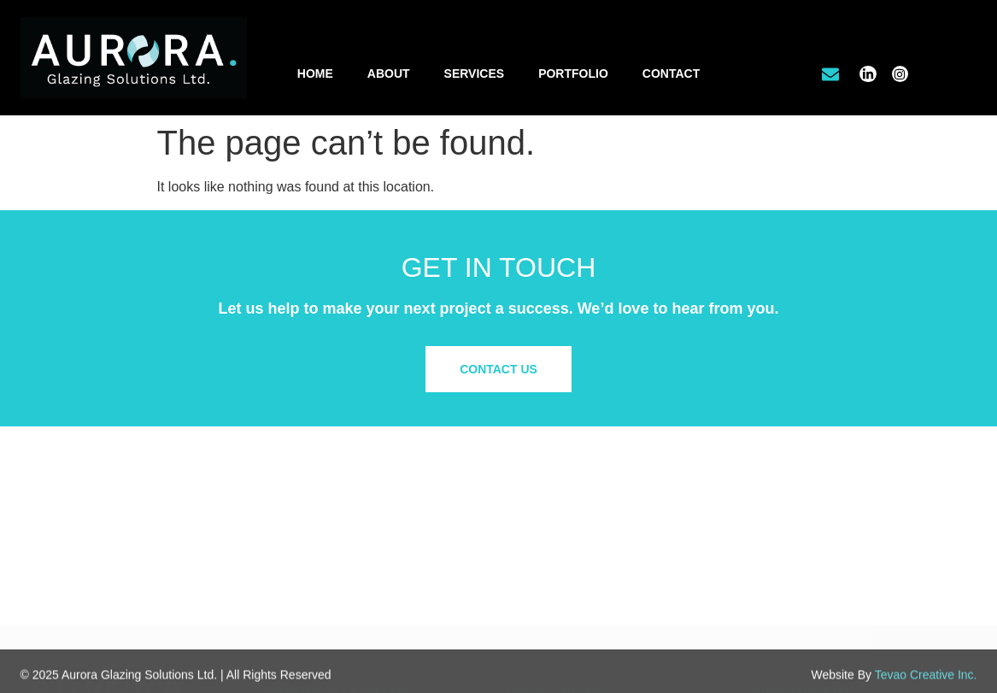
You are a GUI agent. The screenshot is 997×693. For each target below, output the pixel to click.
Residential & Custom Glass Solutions (608, 556)
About (388, 73)
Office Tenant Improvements (582, 538)
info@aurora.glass (327, 590)
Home (315, 73)
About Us (776, 521)
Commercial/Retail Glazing (578, 521)
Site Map (774, 598)
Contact (671, 73)
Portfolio (573, 73)
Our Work (776, 538)
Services (474, 73)
